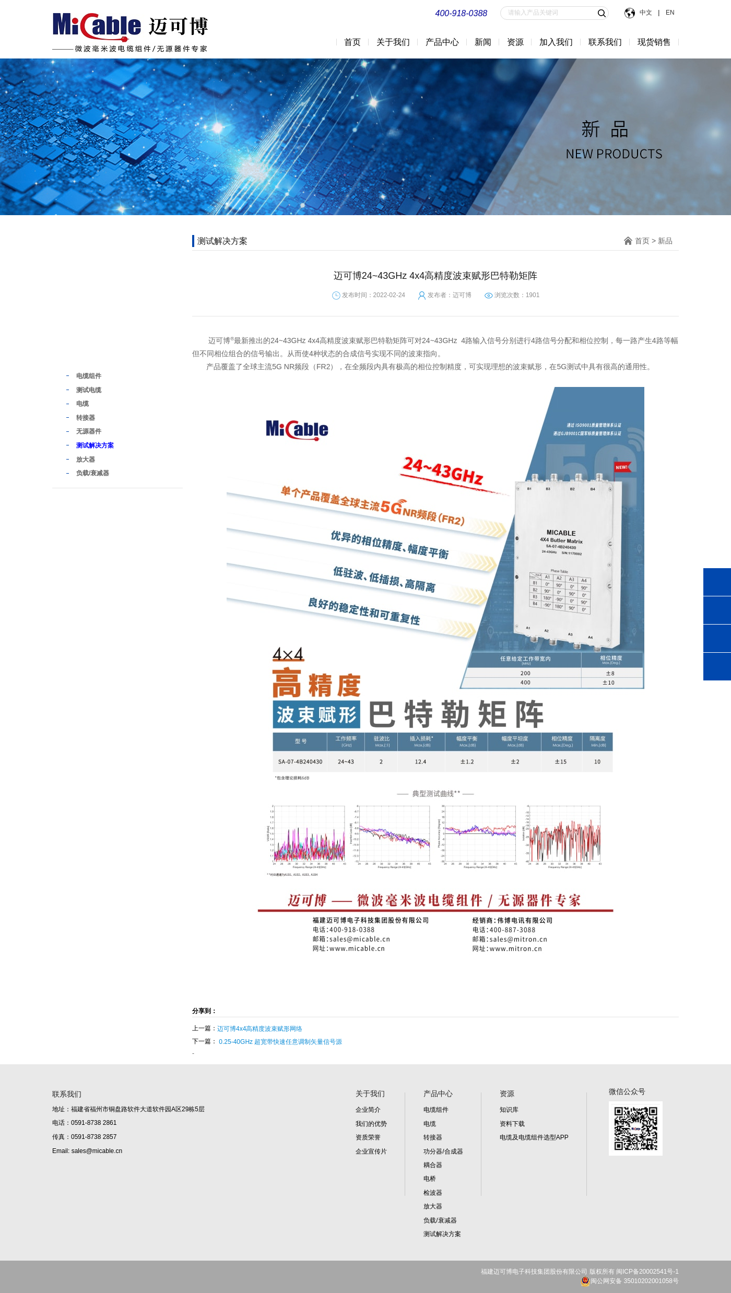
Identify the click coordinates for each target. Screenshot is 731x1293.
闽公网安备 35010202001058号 (629, 1281)
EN (669, 12)
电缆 (429, 1123)
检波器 (432, 1192)
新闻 (483, 42)
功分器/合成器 (443, 1151)
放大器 (432, 1206)
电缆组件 (436, 1109)
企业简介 (368, 1109)
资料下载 (512, 1123)
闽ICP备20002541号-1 (647, 1271)
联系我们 (605, 42)
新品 (77, 354)
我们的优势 (371, 1123)
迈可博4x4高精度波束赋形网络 (259, 1028)
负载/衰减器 (439, 1220)
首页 (352, 42)
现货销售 (654, 42)
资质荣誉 (368, 1137)
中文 (646, 12)
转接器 (432, 1137)
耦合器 (432, 1165)
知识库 (509, 1109)
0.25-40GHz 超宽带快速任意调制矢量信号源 (280, 1041)
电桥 (429, 1178)
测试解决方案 (442, 1234)
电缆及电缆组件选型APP (534, 1137)
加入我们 (556, 42)
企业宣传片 (371, 1151)
